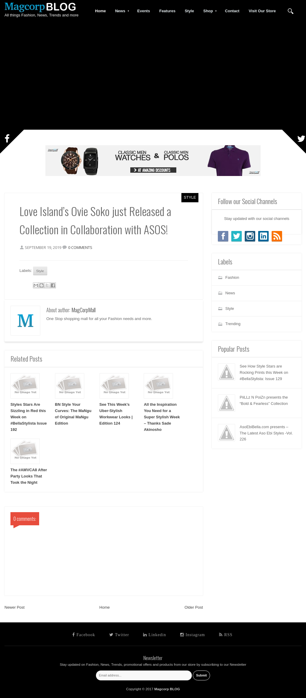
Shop (208, 11)
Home (105, 607)
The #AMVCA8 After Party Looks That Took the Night (28, 476)
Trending (233, 324)
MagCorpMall (83, 310)
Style (190, 197)
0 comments (80, 247)
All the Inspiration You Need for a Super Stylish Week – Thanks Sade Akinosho (162, 416)
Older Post (194, 607)
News (120, 11)
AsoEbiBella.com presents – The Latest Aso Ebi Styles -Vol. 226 (266, 433)
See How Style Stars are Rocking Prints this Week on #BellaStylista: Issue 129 (264, 372)
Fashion (232, 277)
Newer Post (14, 607)
